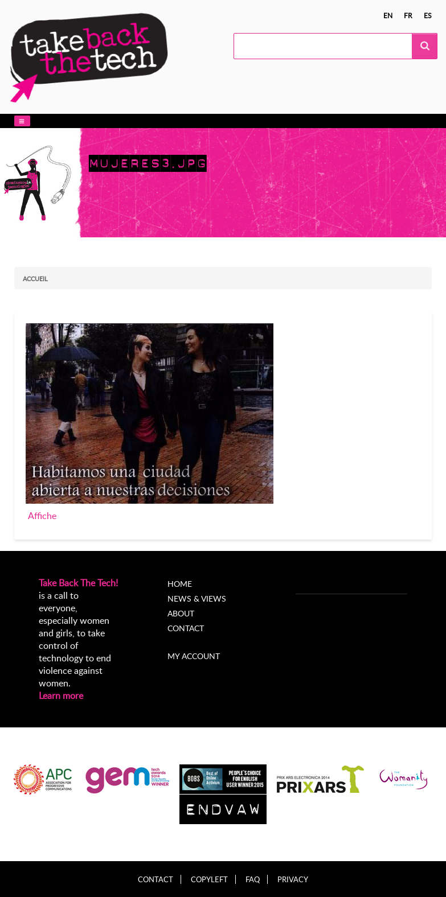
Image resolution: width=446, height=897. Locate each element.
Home (179, 583)
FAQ (252, 879)
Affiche (42, 515)
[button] (22, 121)
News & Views (196, 598)
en (387, 15)
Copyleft (209, 879)
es (428, 15)
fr (408, 15)
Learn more (61, 695)
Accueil (35, 278)
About (180, 613)
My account (193, 656)
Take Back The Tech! (78, 583)
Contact (185, 628)
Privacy (292, 879)
